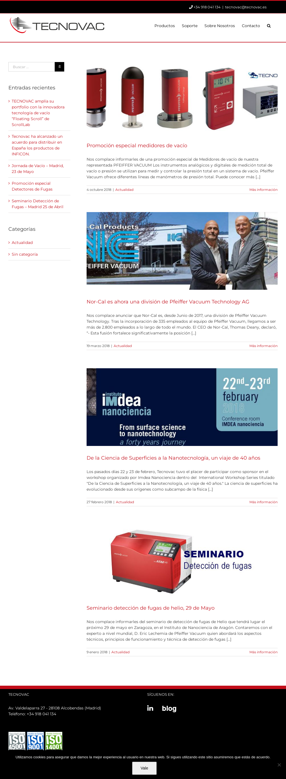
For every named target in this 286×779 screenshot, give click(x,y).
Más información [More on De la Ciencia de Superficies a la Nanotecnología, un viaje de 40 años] (263, 502)
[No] (279, 765)
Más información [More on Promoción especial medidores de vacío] (263, 189)
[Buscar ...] (31, 67)
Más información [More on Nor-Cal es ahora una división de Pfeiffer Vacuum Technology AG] (263, 346)
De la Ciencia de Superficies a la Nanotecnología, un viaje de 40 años (173, 458)
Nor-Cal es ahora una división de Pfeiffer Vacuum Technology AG (168, 302)
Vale (144, 768)
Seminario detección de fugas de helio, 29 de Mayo (150, 608)
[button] (269, 25)
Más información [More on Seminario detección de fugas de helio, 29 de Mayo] (263, 652)
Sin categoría (25, 254)
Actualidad (124, 189)
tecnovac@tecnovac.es (245, 7)
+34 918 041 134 (41, 713)
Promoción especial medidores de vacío (137, 145)
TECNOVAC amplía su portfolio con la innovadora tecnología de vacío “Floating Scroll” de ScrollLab (38, 113)
